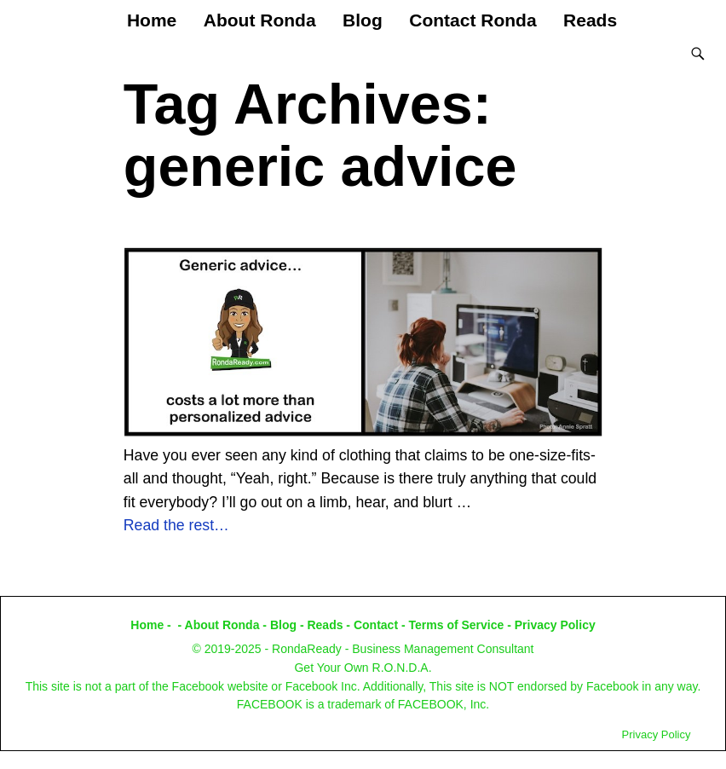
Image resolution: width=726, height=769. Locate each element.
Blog (363, 20)
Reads (590, 20)
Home (151, 20)
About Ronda (260, 20)
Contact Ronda (472, 20)
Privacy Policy (555, 625)
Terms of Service (456, 625)
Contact (376, 625)
